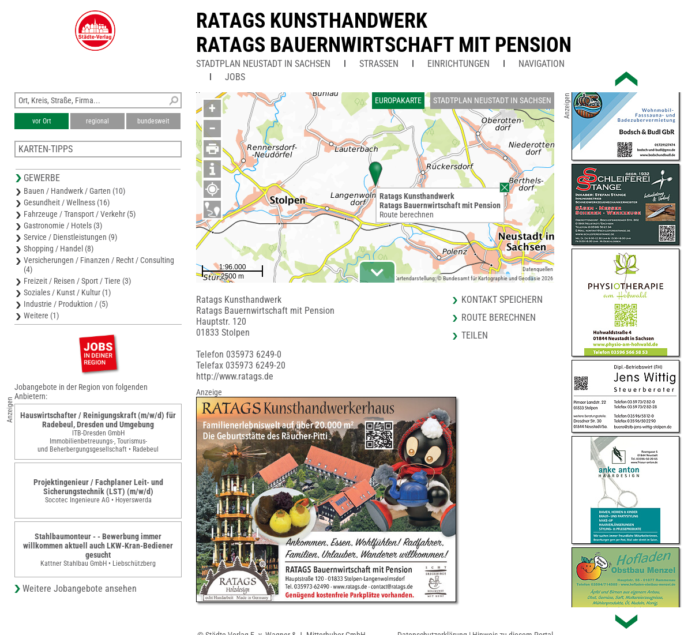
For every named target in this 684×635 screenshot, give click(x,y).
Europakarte (398, 100)
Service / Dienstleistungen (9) (70, 237)
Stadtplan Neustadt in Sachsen (263, 63)
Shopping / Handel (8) (58, 248)
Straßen (379, 63)
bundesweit (153, 121)
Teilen (474, 335)
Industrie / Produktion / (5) (66, 304)
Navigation (541, 63)
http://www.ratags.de (234, 376)
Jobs (235, 77)
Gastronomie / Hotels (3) (63, 225)
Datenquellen (538, 269)
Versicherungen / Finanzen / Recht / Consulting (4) (99, 264)
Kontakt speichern (502, 299)
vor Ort (41, 121)
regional (97, 121)
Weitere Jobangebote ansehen (79, 588)
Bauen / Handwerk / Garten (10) (74, 191)
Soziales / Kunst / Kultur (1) (67, 292)
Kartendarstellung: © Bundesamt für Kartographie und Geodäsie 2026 (473, 278)
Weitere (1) (41, 315)
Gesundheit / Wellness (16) (67, 202)
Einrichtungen (458, 63)
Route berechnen (406, 214)
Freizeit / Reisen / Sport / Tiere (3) (77, 280)
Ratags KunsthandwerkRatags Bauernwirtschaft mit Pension (384, 33)
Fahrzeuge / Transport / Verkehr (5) (80, 214)
